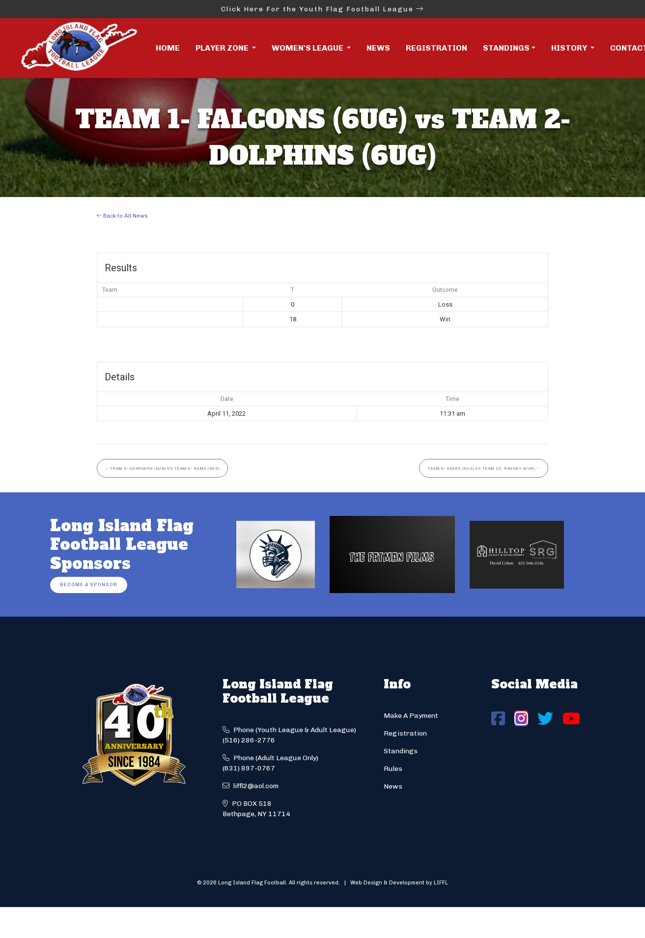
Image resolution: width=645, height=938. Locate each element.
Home (168, 48)
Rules (393, 769)
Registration (436, 48)
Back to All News (122, 215)
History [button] (570, 48)
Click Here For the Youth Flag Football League (322, 9)
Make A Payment (411, 715)
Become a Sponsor (88, 584)
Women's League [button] (308, 48)
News (378, 48)
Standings (506, 48)
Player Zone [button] (223, 48)
